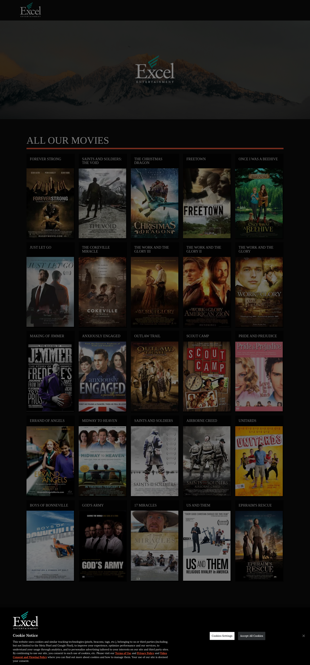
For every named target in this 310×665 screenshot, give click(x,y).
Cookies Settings (222, 636)
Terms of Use (123, 653)
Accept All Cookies (251, 636)
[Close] (303, 635)
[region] (155, 636)
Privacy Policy (145, 653)
